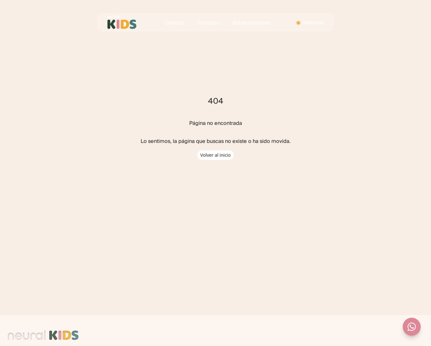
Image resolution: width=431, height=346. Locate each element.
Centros (174, 23)
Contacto (208, 23)
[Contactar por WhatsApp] (412, 327)
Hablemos (313, 23)
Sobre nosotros (251, 23)
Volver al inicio (215, 155)
